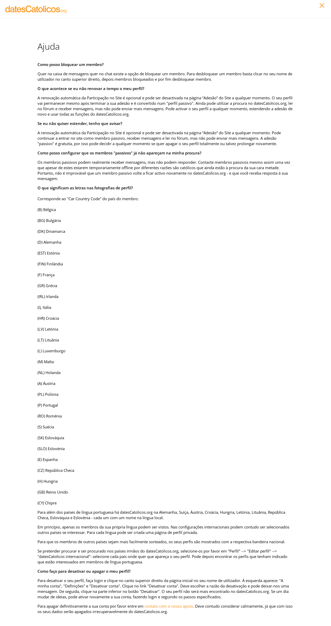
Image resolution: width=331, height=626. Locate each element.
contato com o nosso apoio (169, 606)
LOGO (36, 9)
